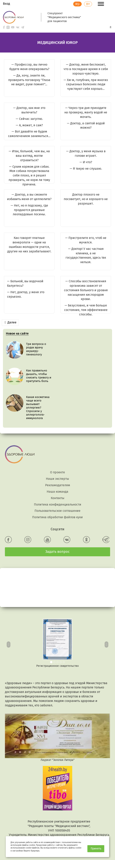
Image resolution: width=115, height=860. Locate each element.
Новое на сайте (17, 333)
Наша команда (57, 465)
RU (77, 4)
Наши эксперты (57, 452)
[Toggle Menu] (101, 4)
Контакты (57, 471)
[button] (8, 616)
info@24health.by (59, 826)
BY (88, 4)
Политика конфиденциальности (57, 478)
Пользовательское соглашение (57, 484)
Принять (96, 848)
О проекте (57, 446)
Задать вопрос (57, 525)
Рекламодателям (57, 458)
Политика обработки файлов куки (57, 490)
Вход (6, 3)
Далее (10, 322)
